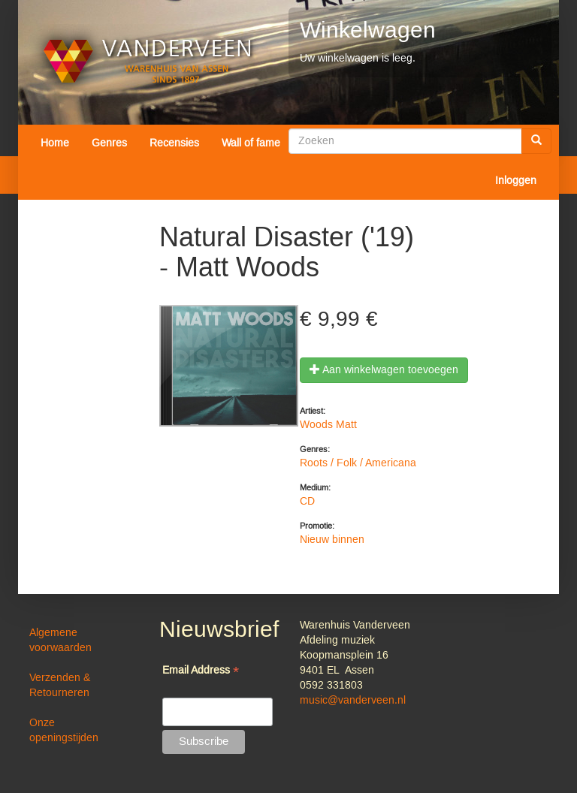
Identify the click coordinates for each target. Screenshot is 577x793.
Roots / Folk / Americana (358, 463)
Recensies (174, 143)
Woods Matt (328, 425)
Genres (109, 143)
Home (55, 143)
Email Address (200, 671)
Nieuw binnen (332, 540)
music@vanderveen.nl (353, 700)
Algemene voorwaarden (60, 640)
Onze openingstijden (63, 730)
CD (307, 501)
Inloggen (515, 181)
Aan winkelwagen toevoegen (384, 370)
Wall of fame (251, 143)
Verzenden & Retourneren (59, 685)
